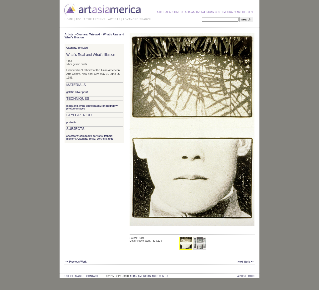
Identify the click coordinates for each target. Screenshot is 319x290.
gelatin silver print (77, 92)
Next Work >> (245, 261)
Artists (69, 34)
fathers (108, 136)
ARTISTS (114, 19)
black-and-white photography (83, 105)
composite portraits (91, 136)
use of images (74, 276)
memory (71, 138)
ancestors (72, 136)
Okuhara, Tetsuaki (88, 34)
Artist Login (245, 276)
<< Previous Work (76, 261)
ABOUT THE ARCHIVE (91, 19)
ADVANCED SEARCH (137, 19)
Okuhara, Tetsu (86, 138)
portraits (71, 122)
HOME (69, 19)
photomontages (75, 108)
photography (110, 105)
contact (92, 276)
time (110, 138)
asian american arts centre (149, 276)
